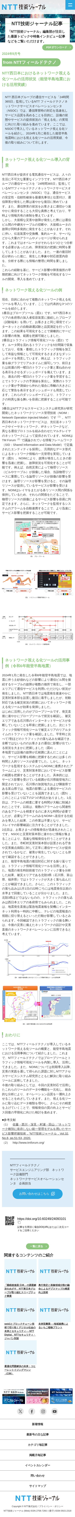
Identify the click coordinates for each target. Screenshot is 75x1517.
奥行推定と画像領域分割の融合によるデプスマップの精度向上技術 (54, 1276)
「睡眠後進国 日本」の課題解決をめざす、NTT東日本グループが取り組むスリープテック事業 (20, 1278)
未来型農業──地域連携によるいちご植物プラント (54, 1313)
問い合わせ (38, 1475)
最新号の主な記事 (37, 1434)
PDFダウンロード (56, 47)
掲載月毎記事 (37, 1455)
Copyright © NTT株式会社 (24, 1506)
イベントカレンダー (37, 1465)
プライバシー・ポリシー (51, 1506)
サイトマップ (37, 1486)
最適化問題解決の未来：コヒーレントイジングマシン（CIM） (20, 1357)
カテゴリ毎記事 (37, 1444)
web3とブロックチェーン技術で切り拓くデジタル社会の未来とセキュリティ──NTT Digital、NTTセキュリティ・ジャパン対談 (20, 1319)
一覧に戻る (36, 1246)
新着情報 (37, 1424)
